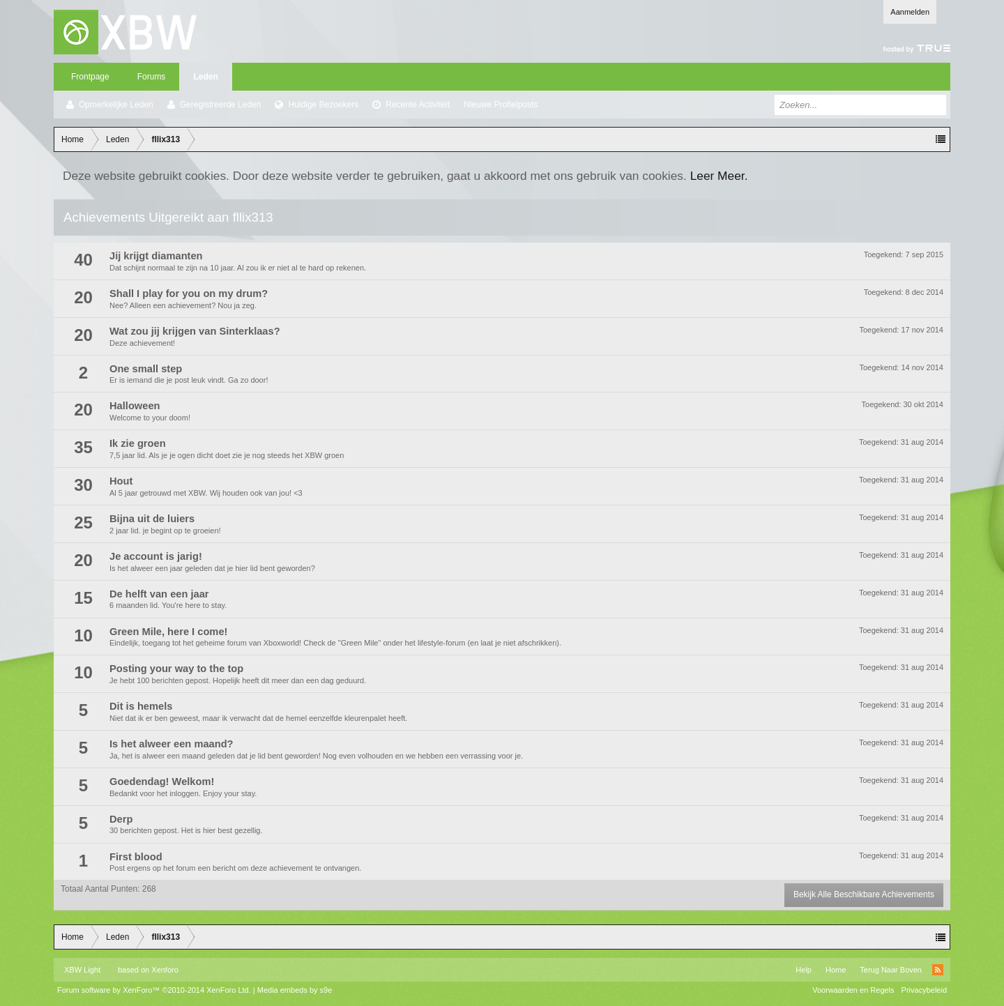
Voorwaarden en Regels (853, 990)
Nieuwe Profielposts (501, 104)
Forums (151, 77)
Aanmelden (909, 12)
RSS (937, 969)
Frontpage (90, 77)
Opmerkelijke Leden (116, 104)
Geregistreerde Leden (220, 104)
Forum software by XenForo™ (154, 990)
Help (804, 970)
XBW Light (82, 970)
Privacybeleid (924, 990)
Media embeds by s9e (295, 990)
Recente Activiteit (418, 104)
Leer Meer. (719, 176)
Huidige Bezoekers (323, 104)
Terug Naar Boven (891, 970)
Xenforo (164, 970)
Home (836, 970)
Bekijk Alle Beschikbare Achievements (863, 894)
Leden (205, 77)
